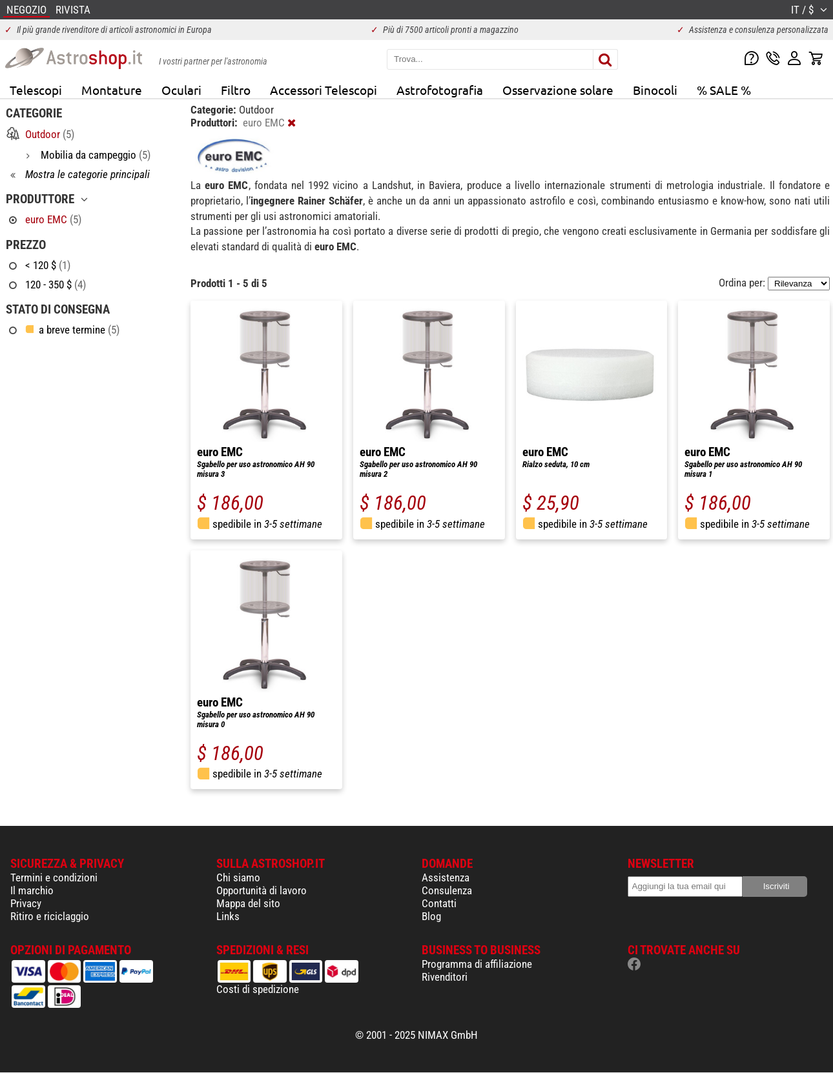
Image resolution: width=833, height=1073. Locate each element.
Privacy (25, 903)
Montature (111, 89)
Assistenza (445, 877)
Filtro (236, 89)
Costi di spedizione (257, 989)
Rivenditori (445, 976)
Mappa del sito (248, 903)
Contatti (439, 903)
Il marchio (32, 890)
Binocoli (655, 89)
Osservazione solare (557, 89)
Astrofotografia (439, 89)
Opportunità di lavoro (261, 890)
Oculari (181, 89)
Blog (431, 916)
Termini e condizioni (54, 877)
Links (228, 916)
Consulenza (447, 890)
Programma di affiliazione (477, 964)
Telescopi (36, 89)
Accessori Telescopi (323, 89)
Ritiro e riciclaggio (49, 916)
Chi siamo (238, 877)
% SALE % (724, 89)
